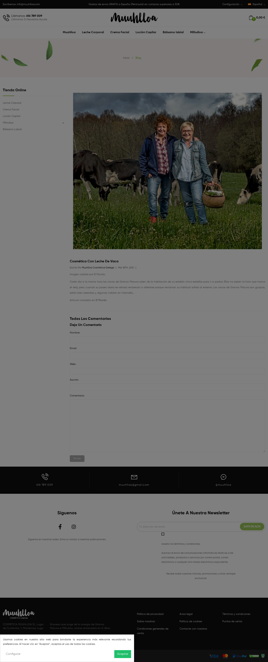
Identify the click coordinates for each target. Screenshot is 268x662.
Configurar (13, 654)
